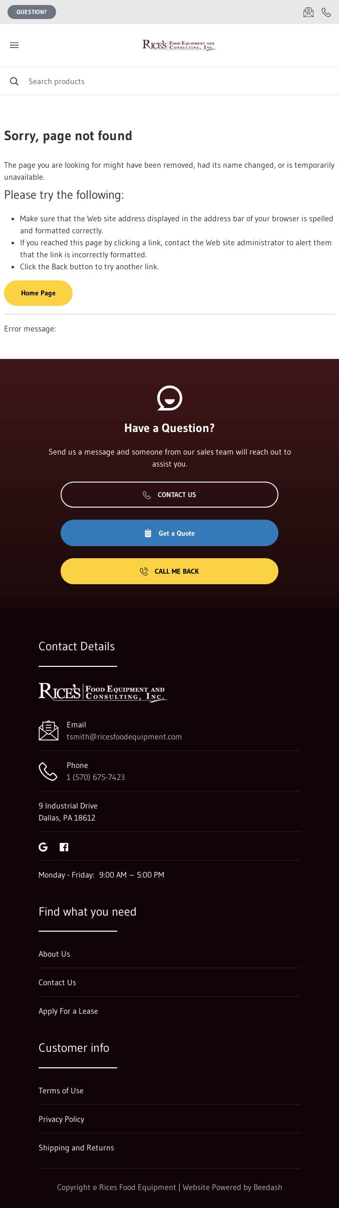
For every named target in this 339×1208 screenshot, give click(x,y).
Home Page (38, 292)
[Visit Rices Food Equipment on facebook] (64, 846)
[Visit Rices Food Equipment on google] (43, 846)
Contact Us (169, 494)
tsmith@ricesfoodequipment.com (124, 736)
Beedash (267, 1187)
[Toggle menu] (14, 45)
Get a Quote (169, 533)
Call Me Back (169, 571)
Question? (32, 12)
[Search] (169, 81)
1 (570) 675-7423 (96, 777)
